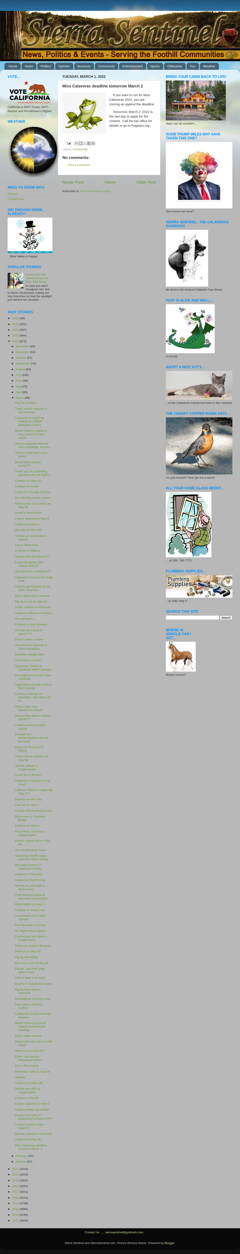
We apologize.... (25, 618)
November (23, 352)
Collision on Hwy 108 (29, 1083)
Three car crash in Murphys (33, 945)
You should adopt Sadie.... (32, 850)
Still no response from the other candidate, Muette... (33, 445)
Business (84, 66)
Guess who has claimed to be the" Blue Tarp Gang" (37, 278)
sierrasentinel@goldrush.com (124, 1232)
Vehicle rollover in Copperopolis (26, 767)
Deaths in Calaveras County (33, 983)
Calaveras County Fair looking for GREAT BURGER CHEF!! (29, 421)
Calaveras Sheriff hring (30, 880)
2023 (16, 335)
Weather (209, 66)
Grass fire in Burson (28, 774)
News (29, 66)
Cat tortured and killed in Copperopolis (31, 938)
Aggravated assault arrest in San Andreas (33, 686)
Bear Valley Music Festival (32, 595)
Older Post (146, 182)
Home (13, 66)
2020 (16, 1174)
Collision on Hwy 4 (27, 524)
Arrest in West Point (28, 512)
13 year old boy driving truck (33, 810)
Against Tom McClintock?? (32, 556)
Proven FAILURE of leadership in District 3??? (33, 1117)
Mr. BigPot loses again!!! (31, 930)
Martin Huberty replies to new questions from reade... (31, 434)
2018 (16, 1186)
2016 (16, 1197)
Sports (155, 66)
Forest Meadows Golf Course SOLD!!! (29, 564)
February (22, 1156)
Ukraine (20, 1077)
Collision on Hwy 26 (28, 480)
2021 (16, 1168)
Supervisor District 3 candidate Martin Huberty (33, 667)
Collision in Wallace (28, 550)
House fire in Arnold (28, 660)
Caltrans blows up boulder (32, 1109)
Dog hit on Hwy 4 (26, 402)
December (23, 346)
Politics (46, 66)
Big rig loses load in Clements (28, 991)
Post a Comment (79, 165)
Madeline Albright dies (29, 654)
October (21, 357)
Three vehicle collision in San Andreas (31, 410)
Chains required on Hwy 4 (32, 518)
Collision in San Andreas (31, 624)
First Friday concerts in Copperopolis (30, 833)
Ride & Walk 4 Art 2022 (30, 977)
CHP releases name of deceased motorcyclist (31, 896)
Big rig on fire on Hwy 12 (31, 601)
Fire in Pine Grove (27, 1065)
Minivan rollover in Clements (33, 1133)
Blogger (170, 1243)
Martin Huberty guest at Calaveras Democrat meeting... (30, 1026)
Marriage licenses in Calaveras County (28, 866)
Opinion (64, 66)
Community (106, 66)
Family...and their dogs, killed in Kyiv (30, 970)
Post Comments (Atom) (95, 191)
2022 (16, 341)
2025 (16, 324)
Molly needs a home (28, 1035)
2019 (16, 1180)
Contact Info (16, 199)
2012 (16, 1220)
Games (12, 193)
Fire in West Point (26, 545)
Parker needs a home (29, 639)
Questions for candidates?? (33, 571)
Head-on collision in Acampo (33, 613)
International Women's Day (32, 998)
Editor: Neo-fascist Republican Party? (28, 1058)
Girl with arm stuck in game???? (28, 632)
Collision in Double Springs (32, 492)
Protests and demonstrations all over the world (32, 738)
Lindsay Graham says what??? (29, 1126)
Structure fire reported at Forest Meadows (31, 646)
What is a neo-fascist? (29, 1050)
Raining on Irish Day (28, 799)
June (19, 380)
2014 (16, 1209)
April (19, 392)
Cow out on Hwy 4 (27, 805)
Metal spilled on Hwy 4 (30, 904)
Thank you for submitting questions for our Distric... (33, 473)
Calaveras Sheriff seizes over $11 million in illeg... (33, 857)
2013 (16, 1214)
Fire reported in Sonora (30, 925)
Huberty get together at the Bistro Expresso (32, 588)
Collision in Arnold (26, 486)
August (21, 369)
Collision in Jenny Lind (29, 910)
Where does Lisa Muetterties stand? (29, 708)
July (19, 375)
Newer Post (73, 182)
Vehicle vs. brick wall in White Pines (30, 887)
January (21, 1161)
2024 (16, 329)
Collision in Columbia (29, 874)
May (19, 386)
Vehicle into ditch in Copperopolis (27, 1090)
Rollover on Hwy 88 (28, 951)
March (20, 397)
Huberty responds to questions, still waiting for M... (33, 697)
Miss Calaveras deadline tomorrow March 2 (31, 1147)
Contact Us (92, 1232)
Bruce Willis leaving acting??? (28, 464)
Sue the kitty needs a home (33, 497)
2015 (16, 1203)
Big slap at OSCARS (28, 530)
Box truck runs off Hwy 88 (32, 963)
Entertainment (132, 66)
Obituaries (174, 66)
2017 (16, 1191)
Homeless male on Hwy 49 (32, 1071)
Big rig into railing (26, 957)
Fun (192, 66)
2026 (16, 318)
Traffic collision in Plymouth (33, 607)
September (23, 363)
